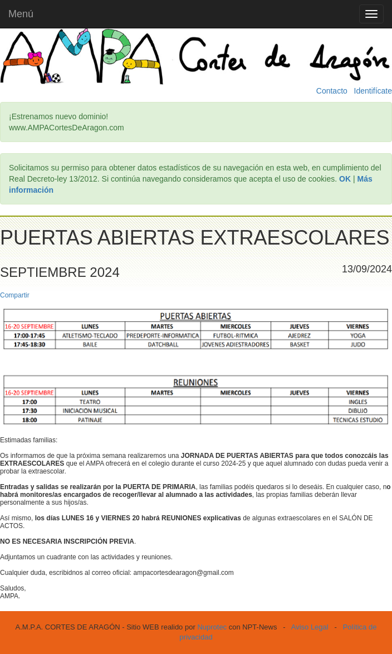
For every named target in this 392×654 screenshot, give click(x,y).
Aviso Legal (310, 627)
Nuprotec (212, 627)
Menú (20, 13)
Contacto (331, 90)
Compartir (15, 295)
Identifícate (373, 90)
